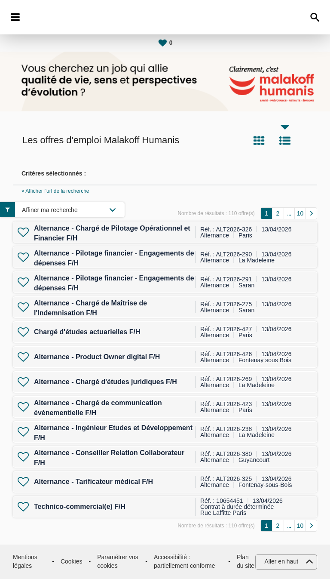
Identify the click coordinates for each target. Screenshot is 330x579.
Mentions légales (25, 561)
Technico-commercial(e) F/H (79, 506)
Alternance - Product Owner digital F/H (97, 356)
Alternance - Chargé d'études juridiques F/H (105, 381)
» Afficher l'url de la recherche (55, 191)
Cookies (71, 561)
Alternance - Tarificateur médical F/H (93, 481)
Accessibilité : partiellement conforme (184, 561)
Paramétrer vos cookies (117, 561)
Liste (284, 141)
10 (300, 213)
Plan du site (245, 561)
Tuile (259, 141)
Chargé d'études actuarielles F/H (87, 332)
